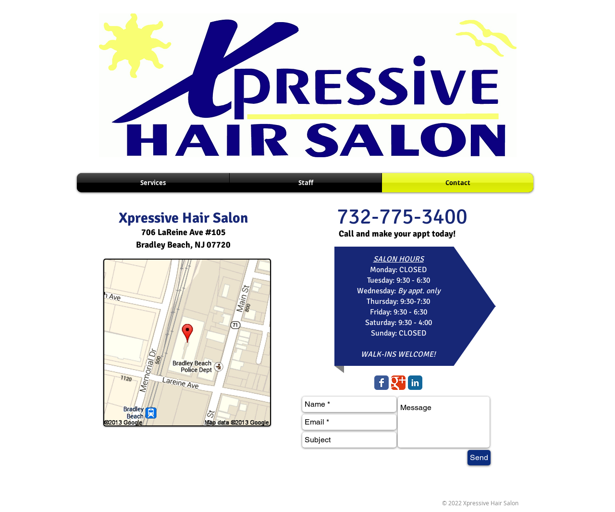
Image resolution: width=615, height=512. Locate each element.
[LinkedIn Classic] (415, 382)
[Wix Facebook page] (381, 382)
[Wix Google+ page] (398, 382)
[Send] (479, 457)
